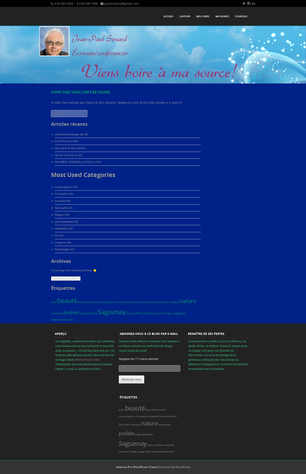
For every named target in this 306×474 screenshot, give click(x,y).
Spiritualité (61, 207)
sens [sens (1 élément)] (128, 313)
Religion (59, 214)
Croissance (61, 193)
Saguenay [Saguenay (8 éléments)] (112, 312)
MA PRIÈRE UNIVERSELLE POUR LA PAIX (78, 162)
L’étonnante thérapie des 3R (71, 134)
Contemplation (63, 187)
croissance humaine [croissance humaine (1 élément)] (138, 302)
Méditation (61, 228)
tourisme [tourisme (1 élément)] (158, 313)
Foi (56, 235)
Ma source (222, 16)
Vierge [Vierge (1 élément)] (167, 313)
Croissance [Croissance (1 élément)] (121, 302)
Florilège (241, 16)
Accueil (168, 16)
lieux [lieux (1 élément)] (166, 302)
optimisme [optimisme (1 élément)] (57, 313)
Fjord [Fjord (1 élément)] (160, 302)
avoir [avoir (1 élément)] (54, 302)
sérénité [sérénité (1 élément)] (148, 313)
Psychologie (62, 249)
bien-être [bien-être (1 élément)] (83, 302)
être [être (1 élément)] (71, 319)
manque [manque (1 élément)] (173, 302)
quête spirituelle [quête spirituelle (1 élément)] (88, 313)
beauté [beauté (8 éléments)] (67, 300)
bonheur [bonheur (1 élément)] (93, 302)
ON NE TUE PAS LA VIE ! (69, 155)
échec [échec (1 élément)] (183, 313)
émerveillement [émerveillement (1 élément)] (59, 319)
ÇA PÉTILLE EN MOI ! (67, 141)
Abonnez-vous (131, 379)
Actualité (60, 200)
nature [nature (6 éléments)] (187, 301)
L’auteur (184, 16)
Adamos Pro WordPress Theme (137, 467)
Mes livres (202, 16)
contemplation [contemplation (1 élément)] (107, 302)
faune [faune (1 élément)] (153, 302)
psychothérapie (64, 221)
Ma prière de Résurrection (70, 148)
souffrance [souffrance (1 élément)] (138, 313)
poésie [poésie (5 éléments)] (71, 312)
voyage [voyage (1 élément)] (175, 313)
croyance (60, 242)
